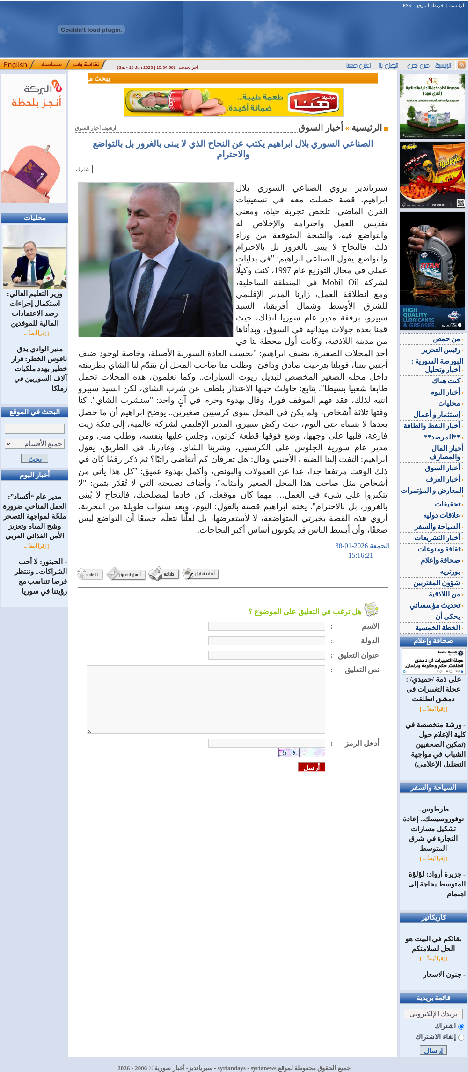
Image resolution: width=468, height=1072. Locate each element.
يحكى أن (449, 616)
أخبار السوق (444, 468)
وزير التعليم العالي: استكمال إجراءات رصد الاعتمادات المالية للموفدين (35, 305)
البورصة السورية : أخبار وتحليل (437, 365)
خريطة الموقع (430, 5)
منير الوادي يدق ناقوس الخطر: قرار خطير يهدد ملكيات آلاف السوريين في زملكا (39, 368)
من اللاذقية (446, 594)
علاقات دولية (443, 515)
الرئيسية (457, 5)
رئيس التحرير (443, 350)
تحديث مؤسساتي (437, 605)
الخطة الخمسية (439, 628)
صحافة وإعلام (442, 560)
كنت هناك (448, 381)
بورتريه (451, 571)
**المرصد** (443, 437)
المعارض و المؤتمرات (432, 492)
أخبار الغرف (445, 479)
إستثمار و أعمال (438, 414)
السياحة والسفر (439, 526)
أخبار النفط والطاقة (433, 426)
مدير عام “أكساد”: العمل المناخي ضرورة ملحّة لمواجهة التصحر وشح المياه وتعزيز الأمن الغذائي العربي (35, 516)
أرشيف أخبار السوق (95, 128)
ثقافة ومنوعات (440, 549)
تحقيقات (449, 504)
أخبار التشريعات (439, 538)
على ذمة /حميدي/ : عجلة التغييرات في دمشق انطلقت (434, 686)
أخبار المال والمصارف (446, 453)
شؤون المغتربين (438, 583)
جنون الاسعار (442, 974)
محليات (450, 403)
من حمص (448, 338)
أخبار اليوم (447, 392)
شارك (83, 169)
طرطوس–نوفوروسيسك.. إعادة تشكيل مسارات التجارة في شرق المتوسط (433, 828)
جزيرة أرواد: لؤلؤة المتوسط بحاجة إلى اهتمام (437, 884)
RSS (407, 5)
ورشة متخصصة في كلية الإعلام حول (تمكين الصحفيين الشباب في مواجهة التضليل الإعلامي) (435, 744)
